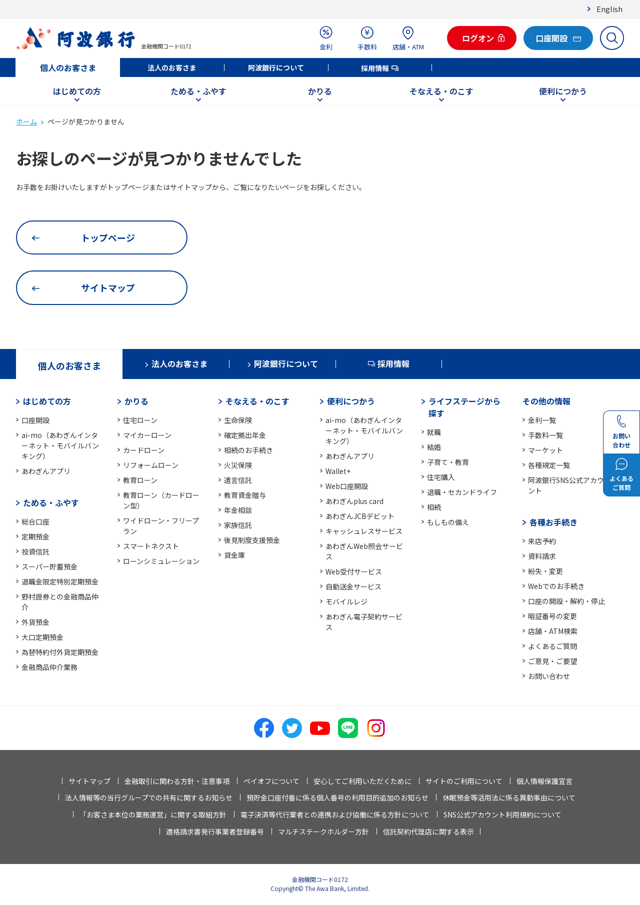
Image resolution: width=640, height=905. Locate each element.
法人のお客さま (172, 67)
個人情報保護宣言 (544, 781)
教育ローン (140, 480)
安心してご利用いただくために (363, 781)
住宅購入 (441, 477)
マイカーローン (147, 435)
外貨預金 (36, 622)
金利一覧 (542, 420)
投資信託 (36, 551)
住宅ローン (140, 420)
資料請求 (542, 556)
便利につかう (563, 91)
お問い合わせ (549, 676)
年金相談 (238, 510)
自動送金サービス (354, 587)
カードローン (143, 450)
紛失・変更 (545, 571)
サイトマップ (89, 781)
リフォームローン (150, 465)
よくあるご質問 (552, 646)
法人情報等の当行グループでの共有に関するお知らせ (148, 797)
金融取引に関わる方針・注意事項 (177, 781)
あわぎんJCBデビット (360, 516)
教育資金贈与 (245, 495)
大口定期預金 (43, 637)
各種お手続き (554, 522)
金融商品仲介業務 (50, 667)
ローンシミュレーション (161, 561)
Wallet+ (338, 471)
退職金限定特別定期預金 (60, 581)
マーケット (545, 450)
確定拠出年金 (245, 435)
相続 (434, 507)
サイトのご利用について (464, 781)
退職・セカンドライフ (462, 492)
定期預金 (36, 537)
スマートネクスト (151, 546)
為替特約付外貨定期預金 (60, 652)
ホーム (26, 121)
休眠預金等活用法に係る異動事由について (509, 797)
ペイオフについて (272, 781)
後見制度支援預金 (252, 540)
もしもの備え (448, 522)
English (609, 9)
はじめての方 (77, 91)
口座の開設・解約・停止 (566, 601)
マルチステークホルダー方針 (323, 831)
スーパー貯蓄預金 (50, 567)
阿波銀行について (276, 67)
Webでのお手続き (556, 586)
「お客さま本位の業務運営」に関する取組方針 (153, 815)
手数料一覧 (545, 435)
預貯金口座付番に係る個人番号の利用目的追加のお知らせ (337, 797)
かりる (320, 91)
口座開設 (36, 420)
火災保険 (238, 465)
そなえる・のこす (442, 91)
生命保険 (238, 420)
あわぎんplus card (355, 501)
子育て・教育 (448, 462)
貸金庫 (234, 555)
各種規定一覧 (549, 465)
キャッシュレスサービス (364, 531)
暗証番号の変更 (552, 616)
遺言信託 (238, 480)
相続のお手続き (248, 450)
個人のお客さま (68, 68)
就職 (434, 432)
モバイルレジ (347, 601)
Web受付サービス (354, 571)
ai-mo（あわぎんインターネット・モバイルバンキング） (60, 445)
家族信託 (238, 525)
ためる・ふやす (198, 91)
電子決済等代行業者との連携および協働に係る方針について (335, 815)
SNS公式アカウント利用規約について (503, 815)
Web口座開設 (347, 486)
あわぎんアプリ (46, 471)
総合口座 (36, 521)
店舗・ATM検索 (553, 631)
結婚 (434, 447)
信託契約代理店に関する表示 (428, 831)
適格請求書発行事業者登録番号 (215, 831)
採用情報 (375, 68)
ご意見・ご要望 (552, 661)
